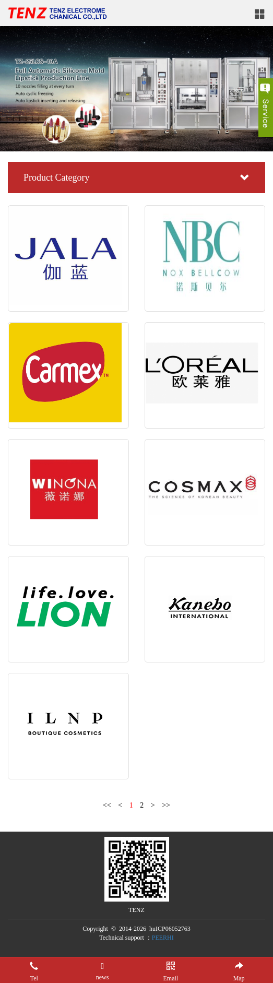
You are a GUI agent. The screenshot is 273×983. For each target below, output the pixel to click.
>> (166, 805)
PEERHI (163, 937)
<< (107, 805)
